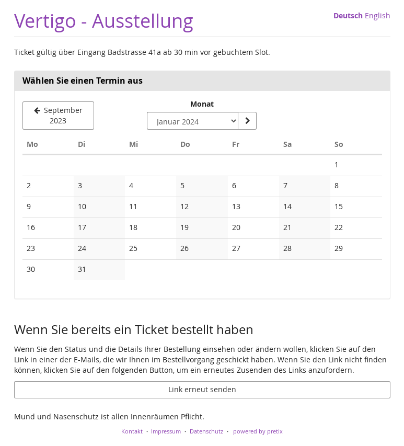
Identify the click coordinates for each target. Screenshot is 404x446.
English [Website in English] (377, 15)
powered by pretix (258, 431)
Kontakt (132, 431)
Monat (202, 104)
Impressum (166, 431)
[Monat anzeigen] (247, 121)
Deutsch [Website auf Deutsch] (348, 15)
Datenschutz (206, 431)
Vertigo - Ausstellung (103, 20)
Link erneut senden (202, 389)
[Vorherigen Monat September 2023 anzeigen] (58, 115)
